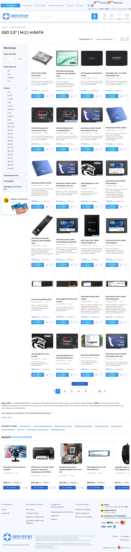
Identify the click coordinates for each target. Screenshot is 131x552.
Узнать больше (15, 202)
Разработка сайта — (110, 548)
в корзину (12, 487)
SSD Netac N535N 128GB (41, 299)
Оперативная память (83, 426)
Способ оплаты (32, 513)
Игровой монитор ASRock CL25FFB (14, 468)
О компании (27, 5)
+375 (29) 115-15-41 (110, 518)
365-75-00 (118, 3)
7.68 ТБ (10, 116)
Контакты (79, 5)
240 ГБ (10, 137)
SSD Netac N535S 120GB (41, 183)
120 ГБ (10, 130)
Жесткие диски (102, 426)
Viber (115, 536)
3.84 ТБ (10, 109)
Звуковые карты (58, 430)
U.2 (8, 81)
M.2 (8, 74)
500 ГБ (10, 155)
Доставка (70, 5)
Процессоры (25, 426)
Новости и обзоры (83, 510)
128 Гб (9, 134)
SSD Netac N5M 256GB (90, 355)
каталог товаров (10, 5)
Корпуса (20, 430)
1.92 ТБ (10, 99)
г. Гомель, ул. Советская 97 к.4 (119, 9)
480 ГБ (10, 151)
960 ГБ (10, 165)
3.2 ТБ (9, 106)
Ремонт (54, 519)
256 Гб (9, 144)
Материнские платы (63, 426)
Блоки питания (8, 430)
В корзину (38, 96)
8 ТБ (9, 120)
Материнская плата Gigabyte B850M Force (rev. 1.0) (70, 469)
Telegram (125, 536)
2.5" (8, 71)
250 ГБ (10, 141)
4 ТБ (9, 113)
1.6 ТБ (9, 96)
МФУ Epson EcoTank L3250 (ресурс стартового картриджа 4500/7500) (42, 469)
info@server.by (52, 548)
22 (99, 391)
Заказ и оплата (40, 5)
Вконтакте (124, 540)
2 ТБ (9, 102)
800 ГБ (10, 162)
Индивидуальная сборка (62, 512)
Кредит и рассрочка (56, 5)
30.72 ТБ (11, 127)
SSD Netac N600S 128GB (116, 128)
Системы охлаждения (42, 426)
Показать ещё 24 (80, 384)
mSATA (10, 78)
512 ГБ (10, 158)
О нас (4, 510)
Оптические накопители (38, 430)
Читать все (7, 417)
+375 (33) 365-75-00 (124, 518)
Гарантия (55, 516)
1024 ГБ (10, 168)
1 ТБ (9, 92)
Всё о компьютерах (83, 517)
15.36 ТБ (10, 123)
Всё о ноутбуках (82, 513)
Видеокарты (116, 426)
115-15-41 (103, 3)
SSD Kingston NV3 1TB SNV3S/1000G (96, 468)
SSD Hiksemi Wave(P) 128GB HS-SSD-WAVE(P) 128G (41, 240)
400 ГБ (10, 148)
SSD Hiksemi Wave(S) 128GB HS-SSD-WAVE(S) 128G (65, 73)
